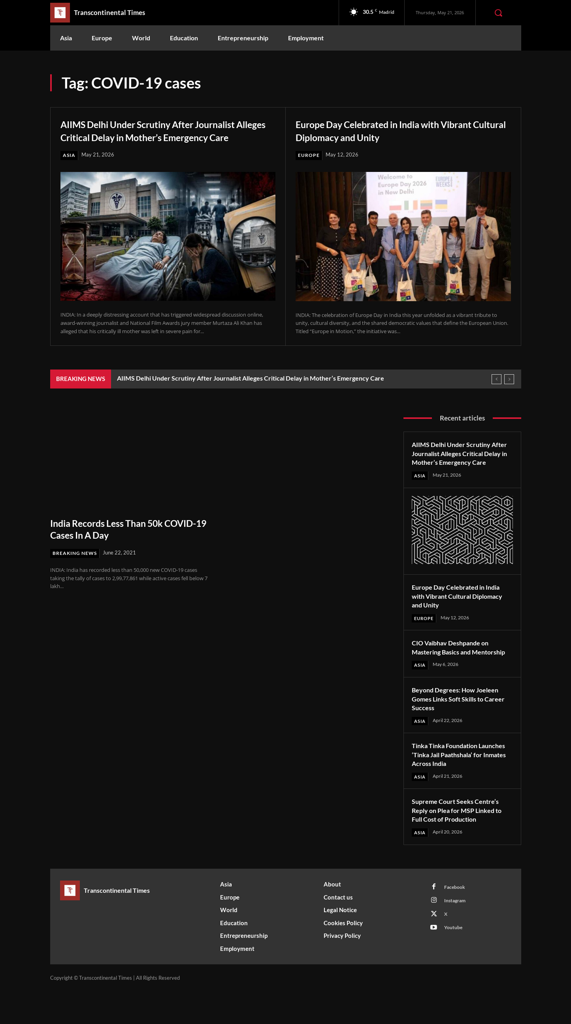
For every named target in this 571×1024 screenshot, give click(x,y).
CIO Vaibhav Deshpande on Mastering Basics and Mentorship (454, 674)
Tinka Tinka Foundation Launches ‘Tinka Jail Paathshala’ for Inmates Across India (461, 786)
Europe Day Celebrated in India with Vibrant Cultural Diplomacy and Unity (389, 130)
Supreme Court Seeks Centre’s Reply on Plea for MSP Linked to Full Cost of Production (461, 842)
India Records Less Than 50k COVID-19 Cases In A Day (114, 542)
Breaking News (76, 566)
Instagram (457, 935)
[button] (498, 12)
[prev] (496, 392)
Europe (309, 155)
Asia (69, 168)
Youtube (454, 964)
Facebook (456, 920)
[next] (509, 392)
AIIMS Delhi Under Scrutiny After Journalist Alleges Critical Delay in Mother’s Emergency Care (144, 136)
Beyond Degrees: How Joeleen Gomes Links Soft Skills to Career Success (460, 730)
